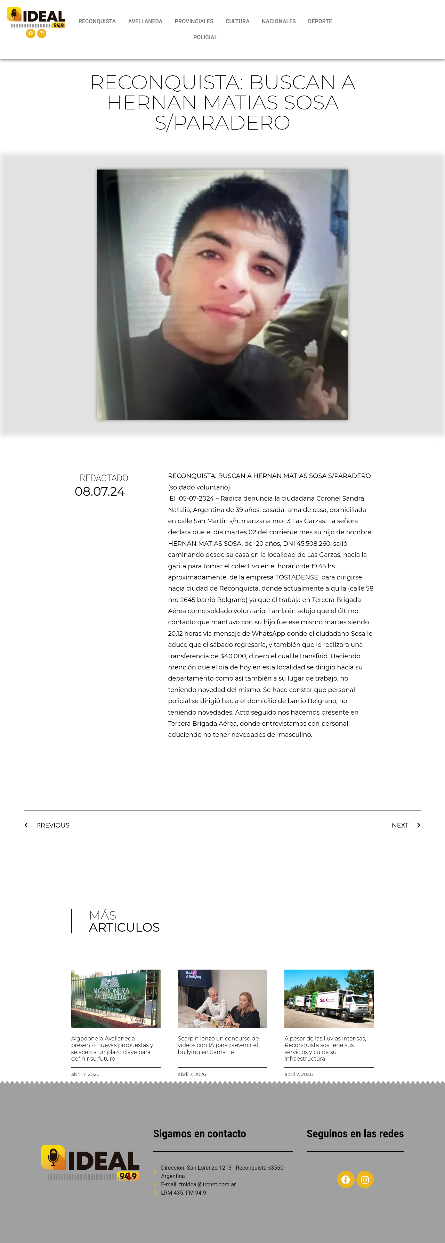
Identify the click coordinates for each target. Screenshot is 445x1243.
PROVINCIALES (194, 21)
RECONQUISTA (97, 21)
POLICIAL (205, 37)
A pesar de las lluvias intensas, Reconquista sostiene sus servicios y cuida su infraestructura (325, 1048)
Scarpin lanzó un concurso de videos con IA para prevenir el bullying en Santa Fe (218, 1045)
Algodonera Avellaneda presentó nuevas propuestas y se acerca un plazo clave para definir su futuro (112, 1048)
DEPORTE (320, 21)
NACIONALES (279, 21)
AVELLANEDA (145, 21)
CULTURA (238, 21)
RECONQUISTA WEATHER (391, 29)
